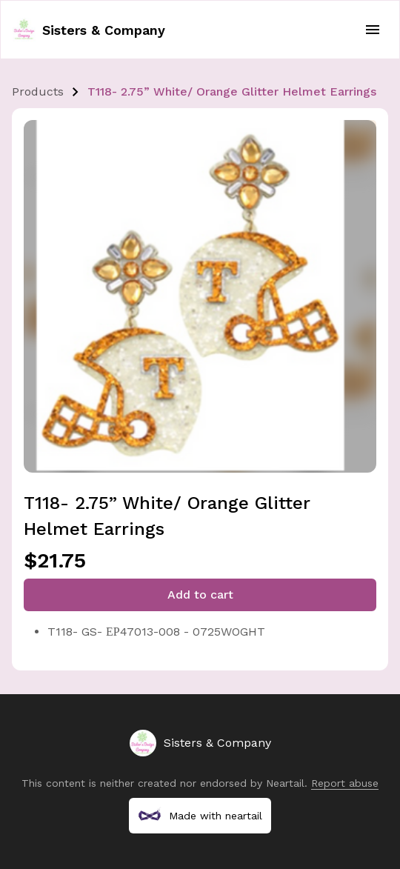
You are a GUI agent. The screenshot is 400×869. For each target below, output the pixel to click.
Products (38, 91)
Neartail (285, 783)
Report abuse (345, 783)
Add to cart (200, 594)
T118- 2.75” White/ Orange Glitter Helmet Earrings (231, 91)
